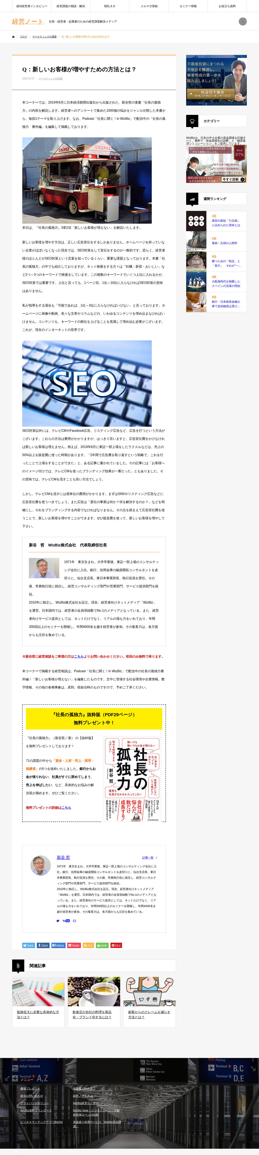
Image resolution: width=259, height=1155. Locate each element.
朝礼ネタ (110, 6)
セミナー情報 (188, 6)
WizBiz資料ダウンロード (36, 1110)
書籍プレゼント (30, 1088)
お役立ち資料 (227, 6)
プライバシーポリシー (34, 1103)
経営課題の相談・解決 (71, 6)
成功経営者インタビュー (31, 6)
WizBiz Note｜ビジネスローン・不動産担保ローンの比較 (96, 1112)
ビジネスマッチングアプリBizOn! (41, 1122)
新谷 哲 (63, 857)
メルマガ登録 (149, 6)
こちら (79, 656)
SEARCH (243, 21)
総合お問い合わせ (31, 1095)
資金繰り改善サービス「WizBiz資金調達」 (97, 1124)
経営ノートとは (83, 1095)
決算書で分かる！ (84, 1088)
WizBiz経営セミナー (86, 1103)
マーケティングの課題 (50, 78)
